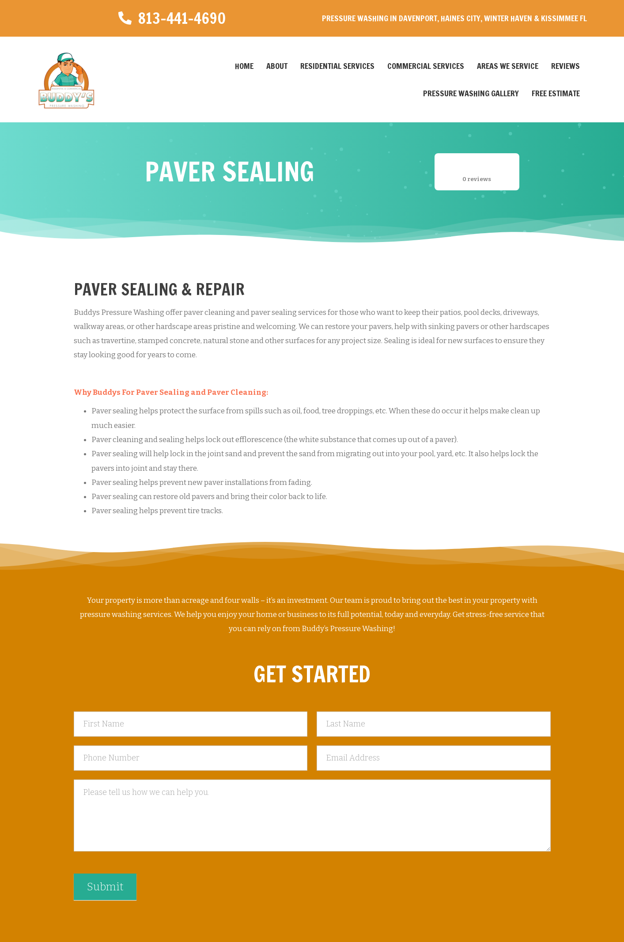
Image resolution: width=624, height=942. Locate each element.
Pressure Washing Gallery (471, 93)
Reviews (565, 66)
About (276, 66)
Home (244, 66)
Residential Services (337, 66)
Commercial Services (425, 66)
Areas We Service (507, 66)
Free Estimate (556, 93)
